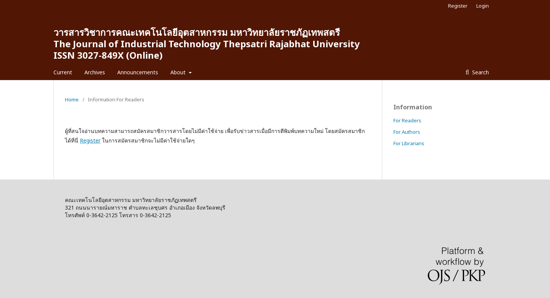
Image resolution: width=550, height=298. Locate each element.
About (178, 72)
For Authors (406, 131)
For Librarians (408, 143)
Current (62, 72)
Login (482, 5)
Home (72, 99)
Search (480, 72)
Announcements (137, 72)
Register (457, 5)
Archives (94, 72)
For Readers (407, 120)
